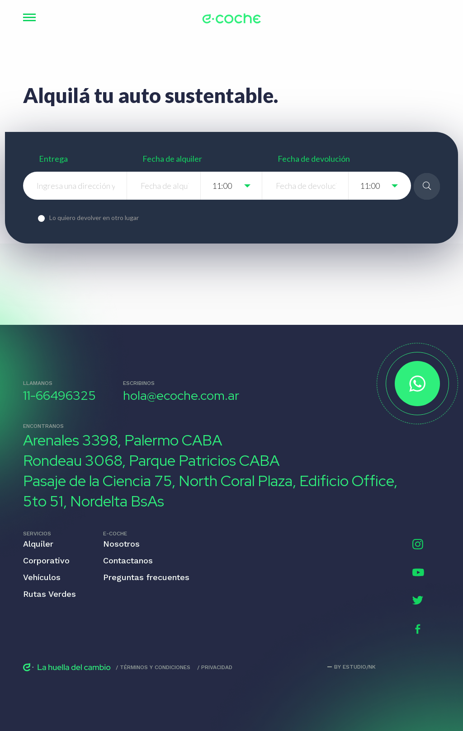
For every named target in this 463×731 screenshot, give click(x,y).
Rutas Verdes (49, 594)
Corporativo (46, 560)
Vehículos (42, 577)
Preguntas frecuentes (146, 577)
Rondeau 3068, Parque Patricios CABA (151, 460)
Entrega (53, 159)
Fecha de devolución (314, 159)
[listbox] (231, 186)
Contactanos (128, 560)
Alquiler (38, 543)
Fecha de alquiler (172, 159)
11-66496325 (59, 395)
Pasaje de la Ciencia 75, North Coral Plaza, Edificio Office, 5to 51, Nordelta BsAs (210, 491)
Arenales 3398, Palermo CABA (122, 440)
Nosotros (121, 543)
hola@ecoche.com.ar (181, 395)
